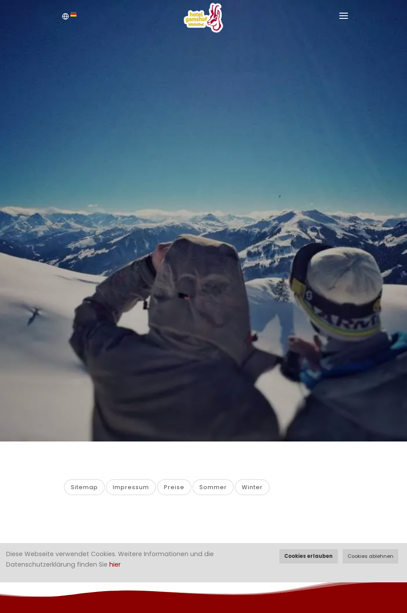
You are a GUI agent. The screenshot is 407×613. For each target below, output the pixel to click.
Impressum (131, 487)
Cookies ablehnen (370, 556)
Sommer (213, 487)
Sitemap (84, 487)
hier (115, 564)
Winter (252, 487)
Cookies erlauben (308, 556)
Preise (174, 487)
